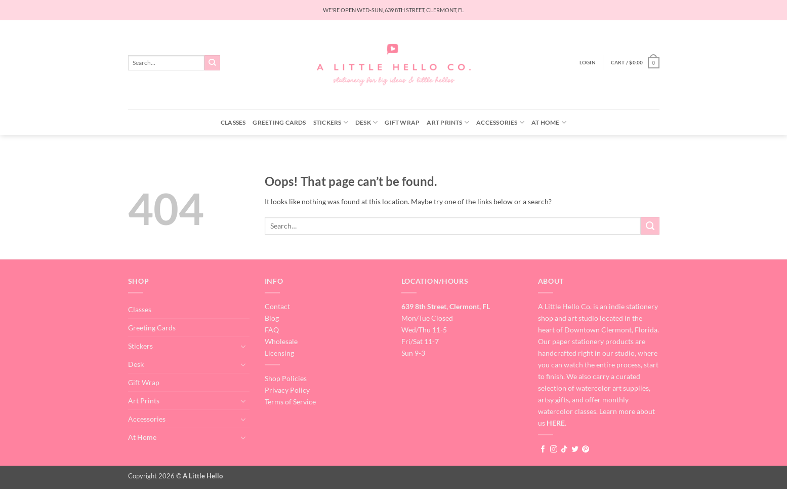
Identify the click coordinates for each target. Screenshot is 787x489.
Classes (233, 122)
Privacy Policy (287, 390)
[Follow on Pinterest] (585, 449)
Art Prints (448, 122)
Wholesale (281, 341)
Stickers (330, 122)
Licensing (279, 353)
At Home (548, 122)
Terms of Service (290, 401)
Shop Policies (286, 378)
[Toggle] (243, 346)
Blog (272, 318)
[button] (587, 62)
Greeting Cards (279, 122)
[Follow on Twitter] (574, 449)
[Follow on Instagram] (553, 449)
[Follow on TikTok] (564, 449)
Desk (366, 122)
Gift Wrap (402, 122)
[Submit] (212, 62)
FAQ (272, 329)
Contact (277, 306)
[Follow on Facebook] (543, 449)
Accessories (500, 122)
